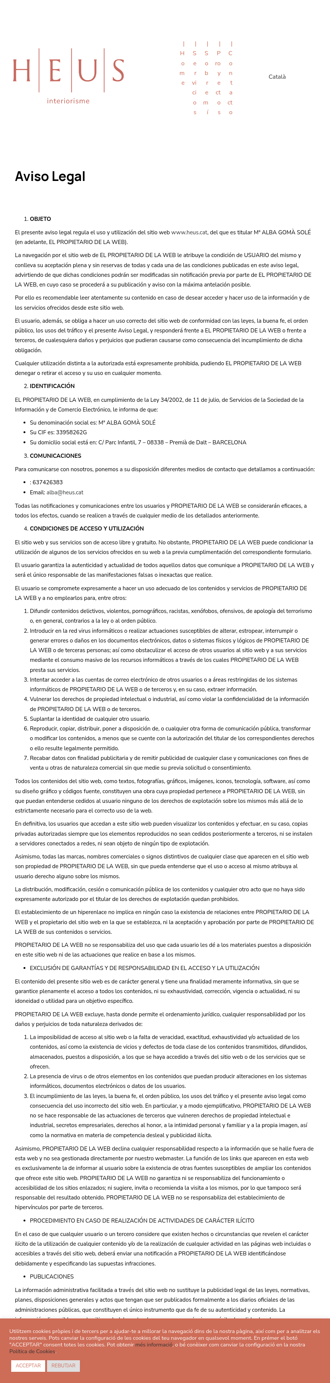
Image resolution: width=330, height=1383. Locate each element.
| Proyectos (218, 78)
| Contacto (230, 78)
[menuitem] (277, 78)
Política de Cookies (32, 1351)
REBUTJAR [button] (63, 1365)
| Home (182, 63)
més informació (153, 1344)
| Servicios (194, 78)
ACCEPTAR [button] (28, 1365)
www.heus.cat (189, 232)
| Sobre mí (205, 78)
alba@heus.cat (65, 492)
